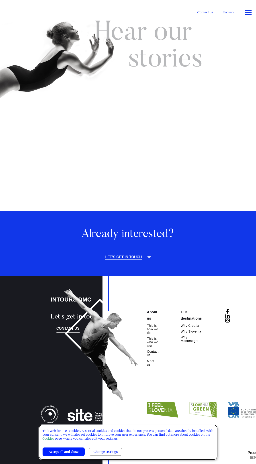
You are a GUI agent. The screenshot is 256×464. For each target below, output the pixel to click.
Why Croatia (190, 325)
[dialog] (128, 442)
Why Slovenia (191, 331)
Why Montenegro (190, 339)
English (228, 12)
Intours (22, 11)
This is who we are (152, 342)
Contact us (205, 12)
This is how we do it (152, 329)
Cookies (48, 439)
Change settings (106, 452)
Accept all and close (64, 452)
